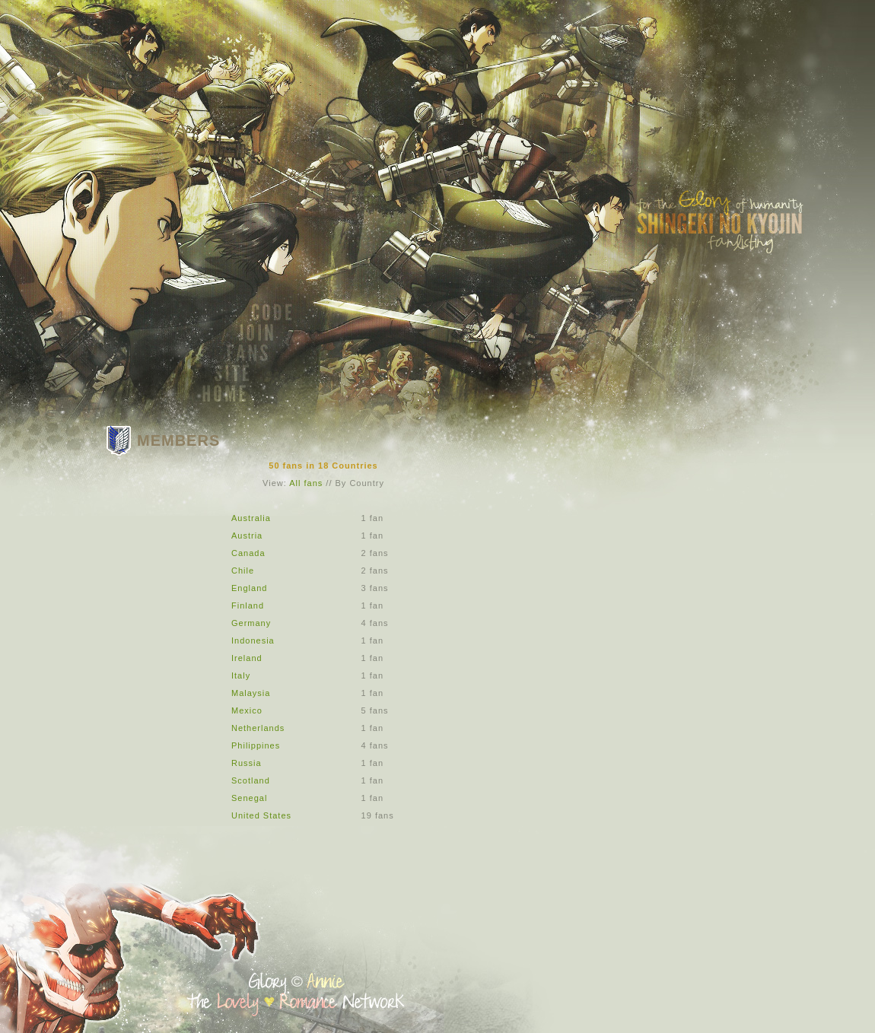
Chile (242, 570)
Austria (246, 535)
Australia (251, 518)
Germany (251, 623)
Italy (240, 675)
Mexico (246, 710)
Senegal (249, 798)
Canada (248, 553)
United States (261, 815)
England (249, 588)
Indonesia (253, 640)
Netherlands (258, 728)
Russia (246, 763)
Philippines (255, 745)
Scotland (250, 780)
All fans (306, 483)
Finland (247, 605)
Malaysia (250, 693)
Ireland (246, 658)
